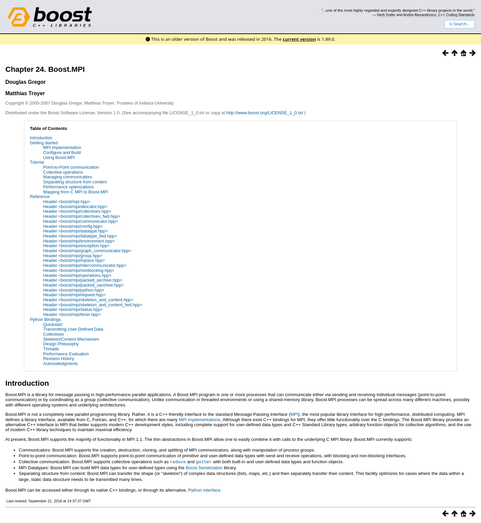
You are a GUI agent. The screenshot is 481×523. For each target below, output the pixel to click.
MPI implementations (199, 419)
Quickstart (52, 324)
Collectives (53, 334)
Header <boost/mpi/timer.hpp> (72, 314)
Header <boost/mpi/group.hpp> (72, 255)
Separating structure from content (75, 181)
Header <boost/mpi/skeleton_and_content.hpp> (88, 299)
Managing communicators (67, 176)
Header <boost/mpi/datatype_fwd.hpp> (80, 235)
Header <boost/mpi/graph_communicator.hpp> (87, 250)
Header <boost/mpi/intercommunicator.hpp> (84, 265)
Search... (459, 24)
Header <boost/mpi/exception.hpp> (76, 245)
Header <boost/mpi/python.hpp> (73, 290)
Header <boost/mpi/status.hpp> (73, 309)
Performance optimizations (68, 186)
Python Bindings (45, 319)
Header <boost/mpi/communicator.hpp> (80, 221)
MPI (294, 414)
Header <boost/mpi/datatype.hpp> (75, 230)
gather (204, 462)
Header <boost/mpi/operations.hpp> (77, 275)
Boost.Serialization (204, 467)
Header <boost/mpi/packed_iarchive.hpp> (82, 280)
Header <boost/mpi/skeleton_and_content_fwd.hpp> (92, 304)
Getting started (44, 142)
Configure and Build (62, 152)
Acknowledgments (60, 363)
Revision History (58, 358)
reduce (178, 462)
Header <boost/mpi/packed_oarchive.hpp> (83, 285)
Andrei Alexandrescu (419, 15)
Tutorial (37, 162)
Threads (51, 348)
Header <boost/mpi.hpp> (66, 201)
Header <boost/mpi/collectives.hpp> (77, 211)
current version (299, 39)
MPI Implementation (62, 147)
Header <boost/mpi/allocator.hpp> (75, 206)
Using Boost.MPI (59, 157)
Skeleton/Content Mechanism (71, 339)
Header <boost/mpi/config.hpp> (73, 226)
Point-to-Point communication (71, 167)
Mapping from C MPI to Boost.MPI (75, 191)
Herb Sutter (386, 15)
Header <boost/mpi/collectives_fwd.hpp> (81, 216)
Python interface (204, 489)
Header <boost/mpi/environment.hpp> (79, 240)
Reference (39, 196)
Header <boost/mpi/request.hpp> (74, 294)
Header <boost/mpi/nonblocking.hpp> (78, 270)
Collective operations (63, 172)
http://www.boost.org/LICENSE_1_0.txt (265, 112)
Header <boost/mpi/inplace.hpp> (74, 260)
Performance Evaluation (66, 353)
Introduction (41, 137)
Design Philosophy (60, 343)
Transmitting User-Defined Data (73, 329)
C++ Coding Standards (456, 15)
